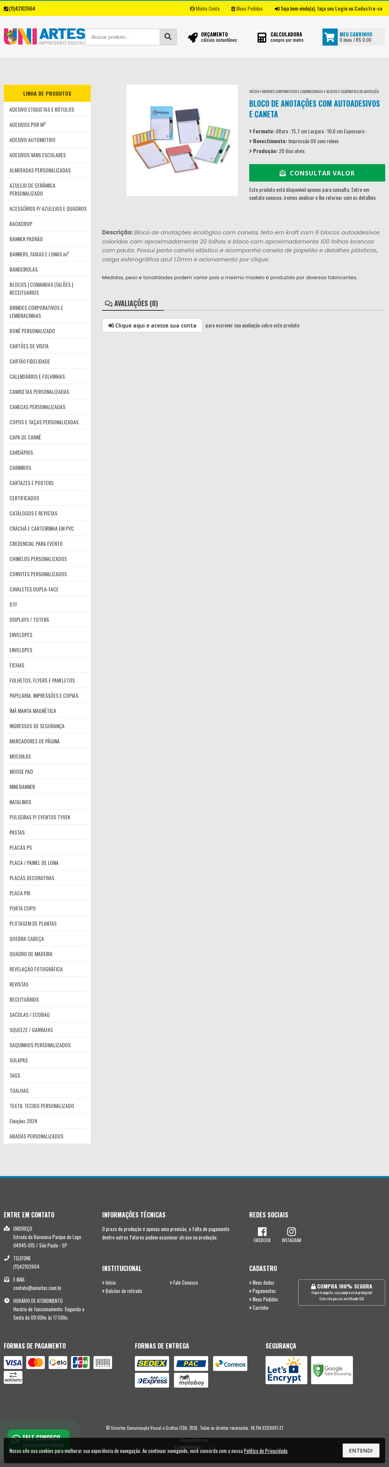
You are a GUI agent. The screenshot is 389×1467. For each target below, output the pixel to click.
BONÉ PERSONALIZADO (32, 331)
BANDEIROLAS (23, 269)
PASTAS (17, 832)
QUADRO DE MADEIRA (30, 954)
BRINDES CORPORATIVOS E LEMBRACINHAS (36, 311)
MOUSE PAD (21, 771)
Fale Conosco (184, 1282)
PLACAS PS (20, 847)
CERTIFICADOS (24, 498)
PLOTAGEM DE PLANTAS (33, 923)
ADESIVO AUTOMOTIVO (32, 140)
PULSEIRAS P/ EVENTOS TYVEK (39, 817)
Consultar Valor (317, 173)
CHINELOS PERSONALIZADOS (38, 559)
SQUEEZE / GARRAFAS (31, 1030)
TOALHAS (18, 1090)
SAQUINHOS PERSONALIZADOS (40, 1045)
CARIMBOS (20, 467)
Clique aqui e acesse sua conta (152, 325)
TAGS (14, 1075)
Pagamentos (262, 1291)
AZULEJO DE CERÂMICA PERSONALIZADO (32, 189)
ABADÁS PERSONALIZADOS (36, 1136)
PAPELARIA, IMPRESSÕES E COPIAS (43, 695)
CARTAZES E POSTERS (31, 483)
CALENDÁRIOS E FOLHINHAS (37, 376)
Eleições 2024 (23, 1121)
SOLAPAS (18, 1060)
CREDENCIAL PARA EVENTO (36, 543)
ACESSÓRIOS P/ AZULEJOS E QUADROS (48, 208)
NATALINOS (20, 802)
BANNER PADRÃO (26, 239)
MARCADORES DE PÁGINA (34, 741)
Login (341, 8)
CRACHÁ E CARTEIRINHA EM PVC (41, 528)
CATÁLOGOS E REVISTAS (33, 513)
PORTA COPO (22, 908)
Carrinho (259, 1307)
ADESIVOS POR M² (27, 124)
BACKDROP (20, 224)
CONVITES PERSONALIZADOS (38, 574)
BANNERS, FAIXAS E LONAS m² (39, 254)
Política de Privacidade (266, 1450)
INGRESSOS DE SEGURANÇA (37, 726)
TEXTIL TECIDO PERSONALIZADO (41, 1106)
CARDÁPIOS (21, 452)
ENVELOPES (20, 635)
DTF (13, 604)
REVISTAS (18, 984)
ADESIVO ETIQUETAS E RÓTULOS (41, 109)
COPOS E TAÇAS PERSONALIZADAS (44, 422)
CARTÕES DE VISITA (29, 346)
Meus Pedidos (247, 8)
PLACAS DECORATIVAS (31, 878)
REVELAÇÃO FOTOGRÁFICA (36, 969)
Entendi (361, 1450)
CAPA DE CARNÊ (25, 437)
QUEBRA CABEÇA (26, 938)
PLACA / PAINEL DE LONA (34, 862)
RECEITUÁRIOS (24, 999)
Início (254, 91)
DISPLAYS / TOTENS (29, 619)
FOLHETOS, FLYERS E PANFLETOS (42, 680)
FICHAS (16, 665)
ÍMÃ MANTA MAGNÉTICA (32, 711)
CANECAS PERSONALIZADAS (37, 407)
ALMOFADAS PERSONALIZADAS (40, 170)
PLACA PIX (19, 893)
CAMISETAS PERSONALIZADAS (39, 391)
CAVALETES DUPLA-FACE (34, 589)
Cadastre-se (368, 8)
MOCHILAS (20, 756)
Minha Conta (205, 8)
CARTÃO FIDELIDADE (29, 361)
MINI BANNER (22, 786)
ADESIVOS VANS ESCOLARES (37, 155)
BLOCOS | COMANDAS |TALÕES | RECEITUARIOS (41, 288)
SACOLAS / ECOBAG (29, 1014)
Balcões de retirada (122, 1291)
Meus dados (261, 1282)
